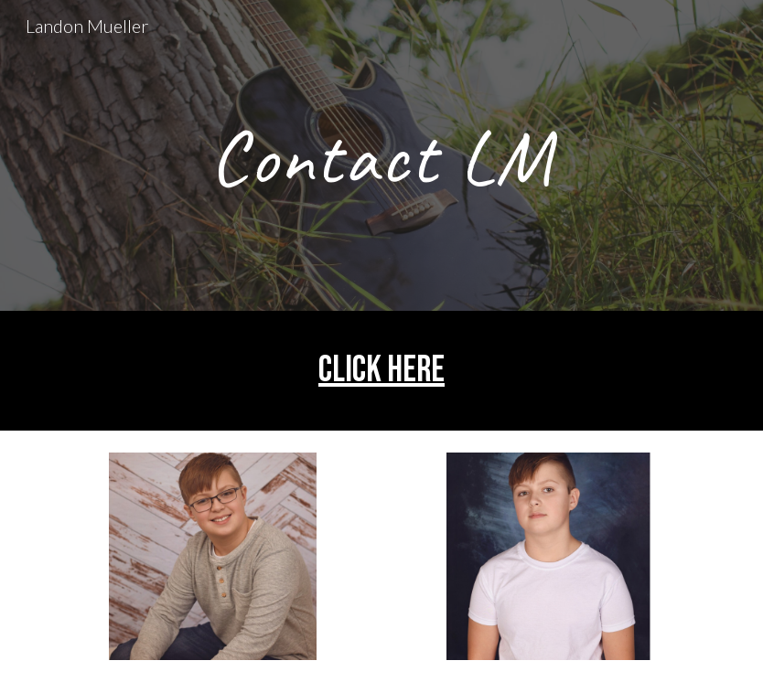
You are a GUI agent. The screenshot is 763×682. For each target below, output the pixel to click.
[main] (381, 155)
